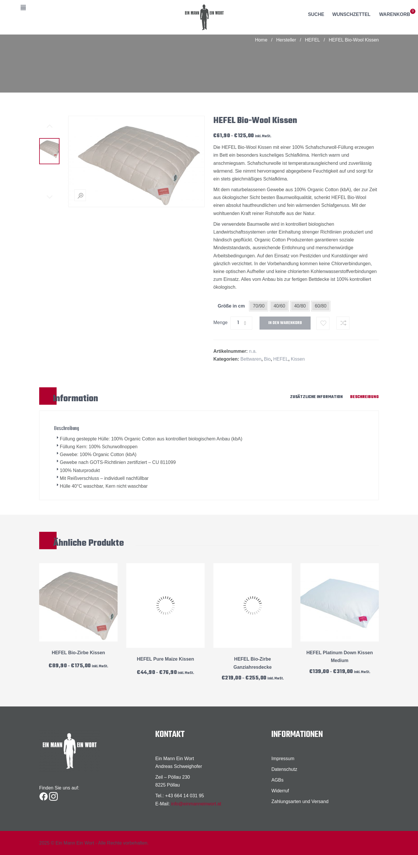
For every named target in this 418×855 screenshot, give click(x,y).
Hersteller (286, 39)
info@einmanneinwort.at (196, 803)
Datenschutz (284, 769)
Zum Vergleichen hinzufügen (342, 323)
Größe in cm (231, 305)
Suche (316, 14)
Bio (267, 359)
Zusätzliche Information (316, 397)
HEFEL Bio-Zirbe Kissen (78, 652)
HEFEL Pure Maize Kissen (165, 659)
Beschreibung (364, 397)
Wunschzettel (351, 14)
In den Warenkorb (285, 323)
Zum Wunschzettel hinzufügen (323, 323)
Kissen (298, 359)
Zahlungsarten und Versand (300, 801)
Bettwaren (250, 359)
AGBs (277, 780)
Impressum (282, 758)
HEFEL (312, 39)
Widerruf (280, 790)
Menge (220, 322)
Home (261, 39)
